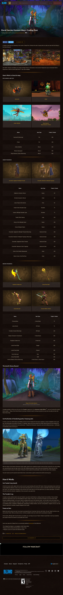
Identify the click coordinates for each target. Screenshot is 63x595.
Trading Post (8, 533)
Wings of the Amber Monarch (20, 533)
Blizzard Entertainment (20, 32)
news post (31, 523)
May (13, 533)
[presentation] (4, 3)
